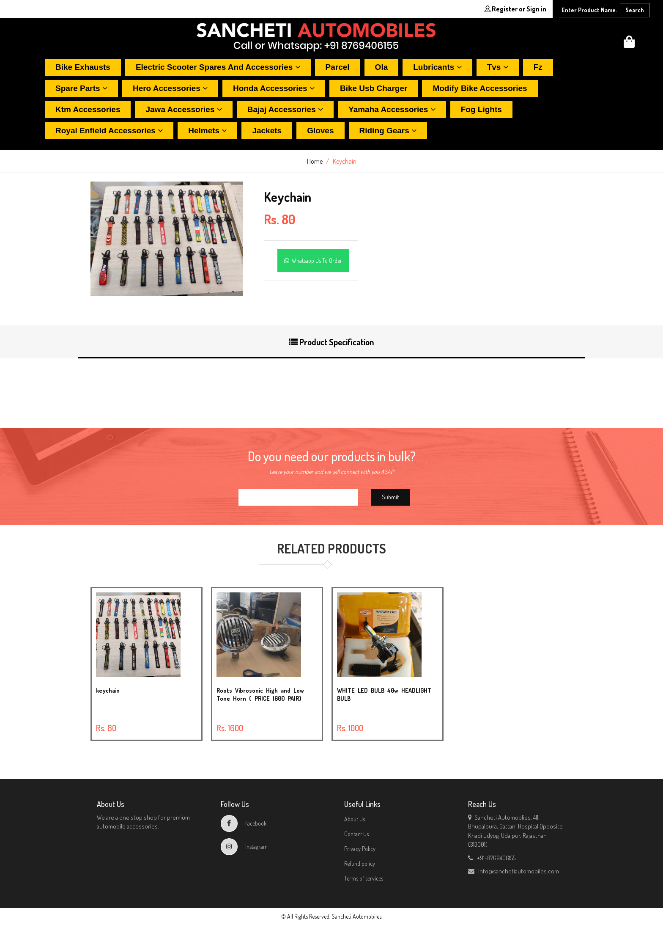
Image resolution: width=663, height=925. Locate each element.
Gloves (320, 130)
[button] (629, 44)
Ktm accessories (87, 109)
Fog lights (481, 109)
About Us (354, 819)
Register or (515, 9)
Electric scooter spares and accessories (218, 67)
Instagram (244, 846)
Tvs (497, 67)
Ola (381, 67)
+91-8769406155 (491, 858)
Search (634, 10)
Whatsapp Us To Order (313, 260)
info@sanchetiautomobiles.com (513, 871)
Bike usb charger (373, 88)
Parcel (338, 67)
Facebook (244, 823)
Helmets (207, 130)
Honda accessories (274, 88)
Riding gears (388, 130)
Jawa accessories (183, 109)
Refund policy (359, 863)
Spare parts (81, 88)
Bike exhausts (82, 67)
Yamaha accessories (392, 109)
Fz (538, 67)
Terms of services (363, 878)
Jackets (267, 130)
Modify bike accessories (480, 88)
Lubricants (437, 67)
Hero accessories (170, 88)
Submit (390, 497)
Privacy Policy (359, 848)
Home (315, 161)
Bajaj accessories (285, 109)
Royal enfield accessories (109, 130)
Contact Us (356, 833)
